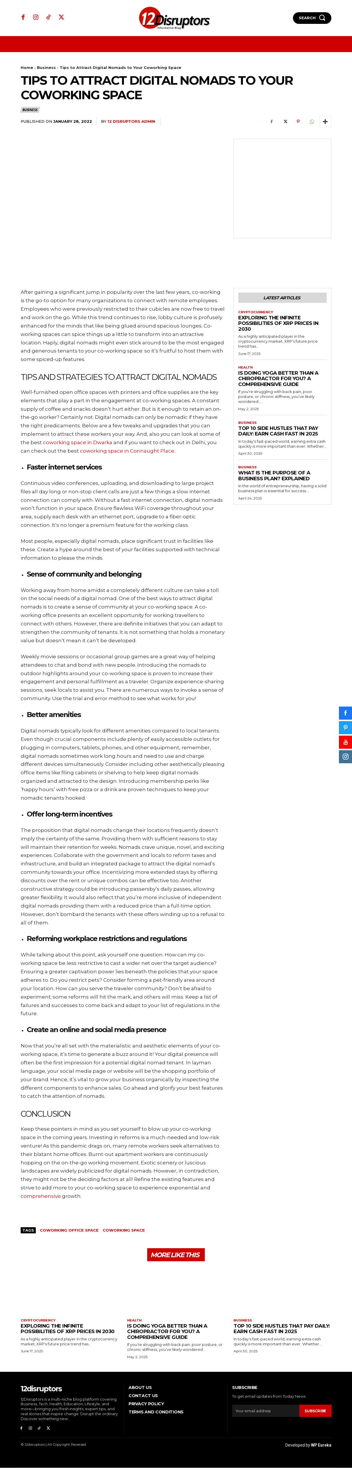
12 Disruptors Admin (131, 121)
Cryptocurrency (256, 313)
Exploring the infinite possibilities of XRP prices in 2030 (278, 324)
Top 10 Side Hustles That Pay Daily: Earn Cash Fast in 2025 (278, 433)
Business (46, 67)
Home (27, 67)
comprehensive (41, 1196)
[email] (265, 1413)
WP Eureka (321, 1448)
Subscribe (314, 1412)
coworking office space (69, 1230)
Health (246, 369)
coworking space (124, 1230)
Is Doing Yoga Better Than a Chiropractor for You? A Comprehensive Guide (278, 380)
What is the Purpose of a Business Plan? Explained (274, 478)
